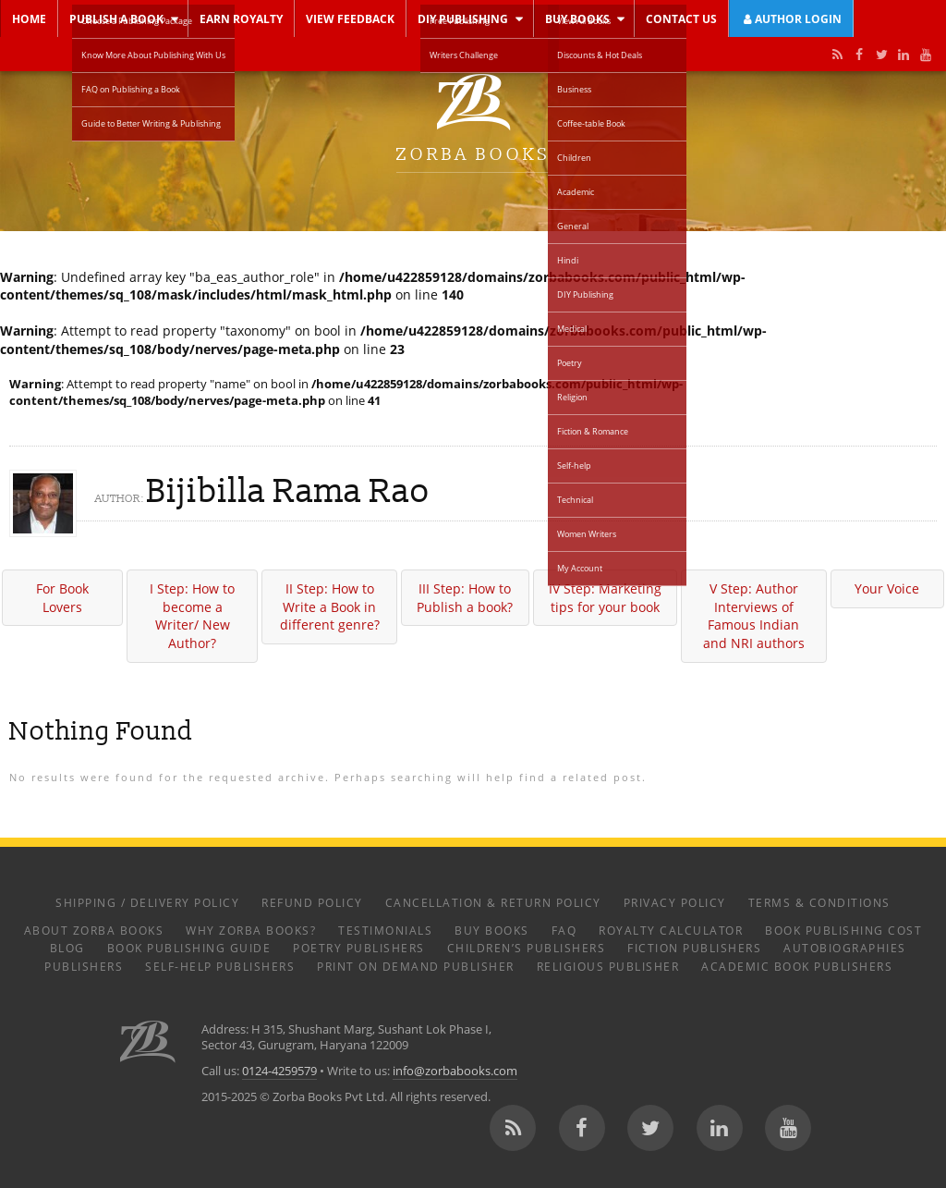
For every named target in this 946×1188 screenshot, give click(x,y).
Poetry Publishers (359, 947)
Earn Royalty (241, 18)
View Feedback (350, 18)
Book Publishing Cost (843, 930)
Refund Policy (312, 902)
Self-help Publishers (220, 966)
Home (29, 18)
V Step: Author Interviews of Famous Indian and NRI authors (754, 616)
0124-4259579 (279, 1071)
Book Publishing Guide (189, 947)
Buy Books (577, 18)
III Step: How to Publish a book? (465, 598)
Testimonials (385, 930)
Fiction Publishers (694, 947)
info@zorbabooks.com (455, 1071)
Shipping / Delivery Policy (147, 902)
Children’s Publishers (526, 947)
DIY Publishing (463, 18)
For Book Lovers (62, 598)
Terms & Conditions (819, 902)
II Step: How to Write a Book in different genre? (330, 606)
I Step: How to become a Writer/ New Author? (192, 616)
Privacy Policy (675, 902)
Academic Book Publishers (796, 966)
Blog (67, 947)
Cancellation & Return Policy (493, 902)
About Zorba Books (94, 930)
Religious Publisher (608, 966)
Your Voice (887, 588)
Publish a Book (116, 18)
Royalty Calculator (671, 930)
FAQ (564, 930)
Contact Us (681, 18)
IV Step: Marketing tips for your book (605, 598)
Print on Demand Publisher (416, 966)
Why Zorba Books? (251, 930)
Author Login (791, 18)
